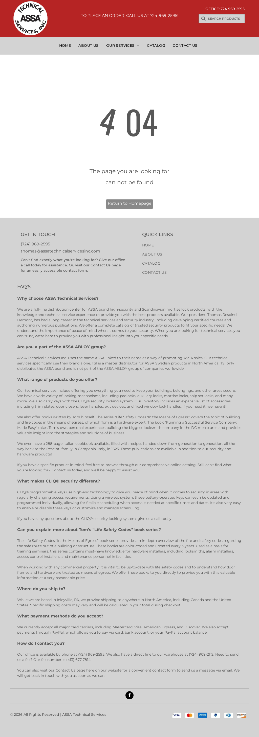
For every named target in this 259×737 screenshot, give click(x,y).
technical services (99, 320)
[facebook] (129, 696)
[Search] (222, 18)
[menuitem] (66, 45)
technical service (60, 314)
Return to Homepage (130, 203)
